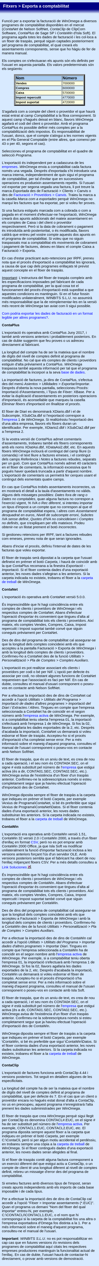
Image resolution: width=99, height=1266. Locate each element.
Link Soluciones (16, 867)
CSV (34, 842)
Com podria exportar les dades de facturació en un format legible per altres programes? (47, 315)
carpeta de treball (49, 819)
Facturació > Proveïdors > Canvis (40, 195)
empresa (10, 419)
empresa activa (36, 715)
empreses (10, 167)
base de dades (73, 372)
